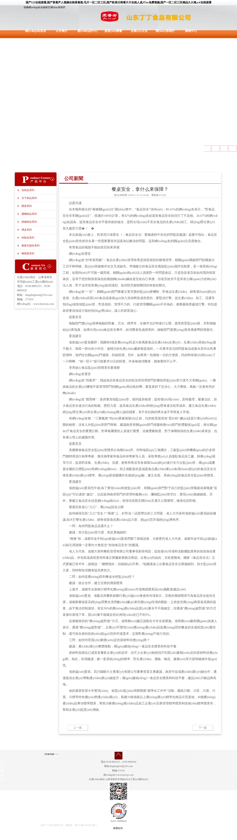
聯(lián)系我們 (58, 7)
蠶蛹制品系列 (29, 213)
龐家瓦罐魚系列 (30, 245)
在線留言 (45, 7)
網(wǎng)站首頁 (35, 30)
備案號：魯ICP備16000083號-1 (81, 825)
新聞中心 (191, 30)
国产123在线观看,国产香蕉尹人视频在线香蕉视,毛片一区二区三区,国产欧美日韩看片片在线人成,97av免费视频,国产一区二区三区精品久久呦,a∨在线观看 (119, 2)
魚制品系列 (27, 190)
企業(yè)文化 (139, 30)
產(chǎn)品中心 (87, 30)
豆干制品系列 (29, 198)
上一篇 (77, 727)
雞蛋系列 (26, 205)
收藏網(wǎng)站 (32, 7)
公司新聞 (73, 178)
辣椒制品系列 (29, 221)
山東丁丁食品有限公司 (51, 825)
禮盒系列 (26, 229)
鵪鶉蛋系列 (27, 253)
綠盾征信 (118, 828)
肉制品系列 (27, 237)
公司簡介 (62, 30)
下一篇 (202, 727)
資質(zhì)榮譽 (113, 30)
